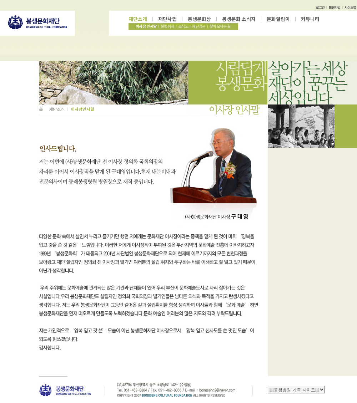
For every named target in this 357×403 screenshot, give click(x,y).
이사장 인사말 (146, 26)
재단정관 (199, 26)
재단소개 (138, 19)
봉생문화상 (199, 19)
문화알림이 (278, 19)
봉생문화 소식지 (239, 19)
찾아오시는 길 (220, 26)
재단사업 (167, 19)
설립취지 (167, 26)
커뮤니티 (310, 19)
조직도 (183, 26)
